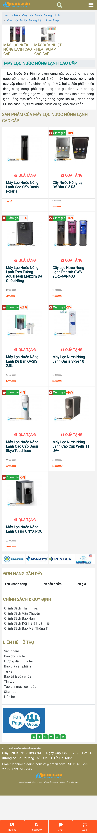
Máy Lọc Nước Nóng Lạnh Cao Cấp (32, 20)
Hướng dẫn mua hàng (20, 699)
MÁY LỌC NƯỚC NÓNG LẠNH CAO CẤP (17, 49)
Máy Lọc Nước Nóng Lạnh (40, 15)
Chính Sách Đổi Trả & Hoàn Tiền (27, 661)
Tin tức (9, 719)
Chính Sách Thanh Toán (22, 646)
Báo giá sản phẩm (17, 704)
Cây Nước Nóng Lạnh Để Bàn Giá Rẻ (69, 192)
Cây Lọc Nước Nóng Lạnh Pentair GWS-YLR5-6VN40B (68, 287)
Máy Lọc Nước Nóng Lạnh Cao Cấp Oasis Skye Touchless (22, 476)
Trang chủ (10, 15)
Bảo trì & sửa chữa (17, 714)
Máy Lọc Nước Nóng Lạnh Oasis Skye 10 (68, 381)
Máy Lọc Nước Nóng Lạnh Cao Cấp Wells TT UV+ (71, 476)
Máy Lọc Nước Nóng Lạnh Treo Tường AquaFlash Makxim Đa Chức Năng (24, 289)
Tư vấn (9, 709)
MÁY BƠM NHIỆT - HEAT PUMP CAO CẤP (48, 49)
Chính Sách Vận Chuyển (22, 651)
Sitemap (10, 729)
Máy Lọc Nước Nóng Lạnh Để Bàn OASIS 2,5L (22, 383)
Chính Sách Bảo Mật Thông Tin (27, 666)
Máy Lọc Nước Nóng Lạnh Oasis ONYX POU (24, 566)
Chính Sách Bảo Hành (20, 656)
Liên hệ (9, 734)
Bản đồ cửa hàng (16, 694)
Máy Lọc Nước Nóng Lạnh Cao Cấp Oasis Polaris (22, 194)
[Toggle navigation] (59, 4)
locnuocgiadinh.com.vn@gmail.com (38, 801)
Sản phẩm (11, 689)
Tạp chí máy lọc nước (20, 724)
